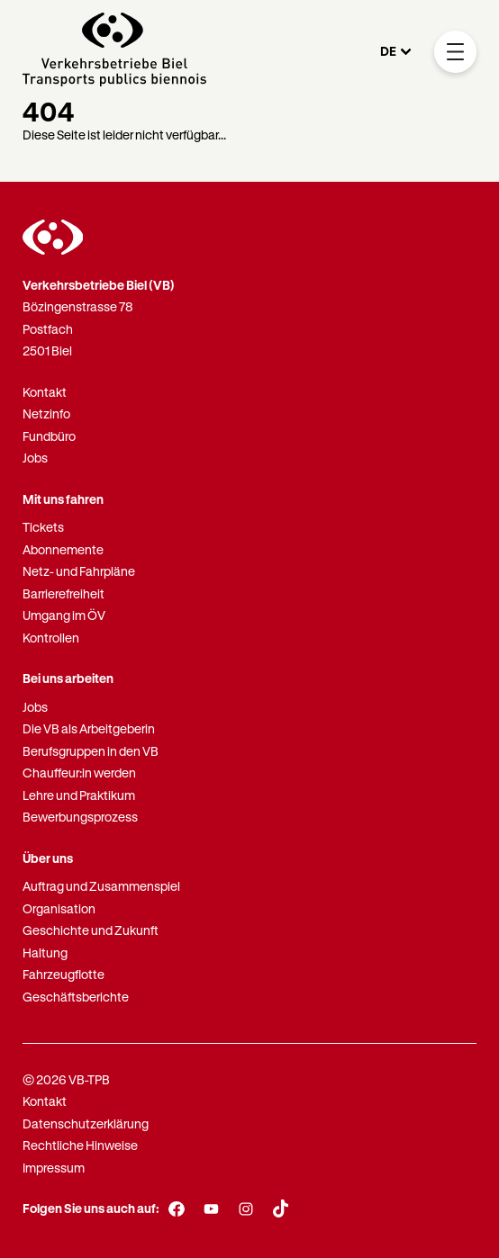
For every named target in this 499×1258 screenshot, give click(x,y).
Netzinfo (46, 413)
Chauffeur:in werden (79, 772)
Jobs (35, 457)
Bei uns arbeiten (68, 678)
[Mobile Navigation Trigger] (455, 52)
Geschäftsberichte (76, 996)
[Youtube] (211, 1209)
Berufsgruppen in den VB (91, 751)
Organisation (59, 908)
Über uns (48, 858)
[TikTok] (280, 1209)
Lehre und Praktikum (79, 795)
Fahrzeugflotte (63, 974)
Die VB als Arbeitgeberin (89, 728)
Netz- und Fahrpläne (79, 571)
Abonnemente (63, 549)
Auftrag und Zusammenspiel (101, 886)
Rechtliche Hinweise (80, 1145)
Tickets (43, 527)
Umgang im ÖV (64, 615)
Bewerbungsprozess (80, 816)
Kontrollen (51, 637)
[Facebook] (177, 1209)
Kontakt (45, 392)
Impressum (54, 1167)
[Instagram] (246, 1209)
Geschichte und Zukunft (91, 930)
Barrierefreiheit (63, 593)
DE (388, 50)
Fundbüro (49, 436)
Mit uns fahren (63, 499)
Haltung (45, 952)
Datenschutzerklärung (86, 1123)
